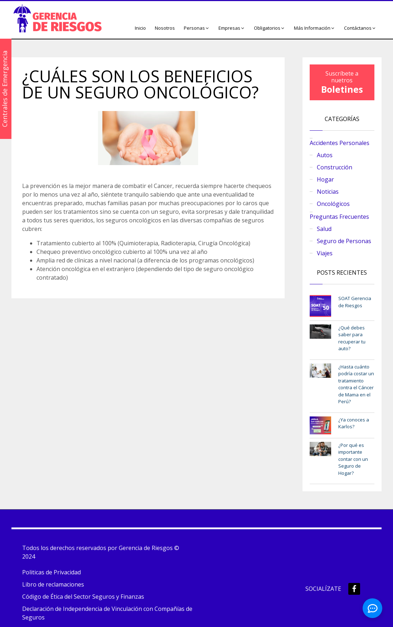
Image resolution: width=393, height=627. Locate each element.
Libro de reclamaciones (53, 584)
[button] (196, 28)
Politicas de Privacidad (51, 572)
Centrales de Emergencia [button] (4, 88)
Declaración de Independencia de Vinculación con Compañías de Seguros (107, 613)
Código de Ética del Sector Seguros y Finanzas (83, 597)
